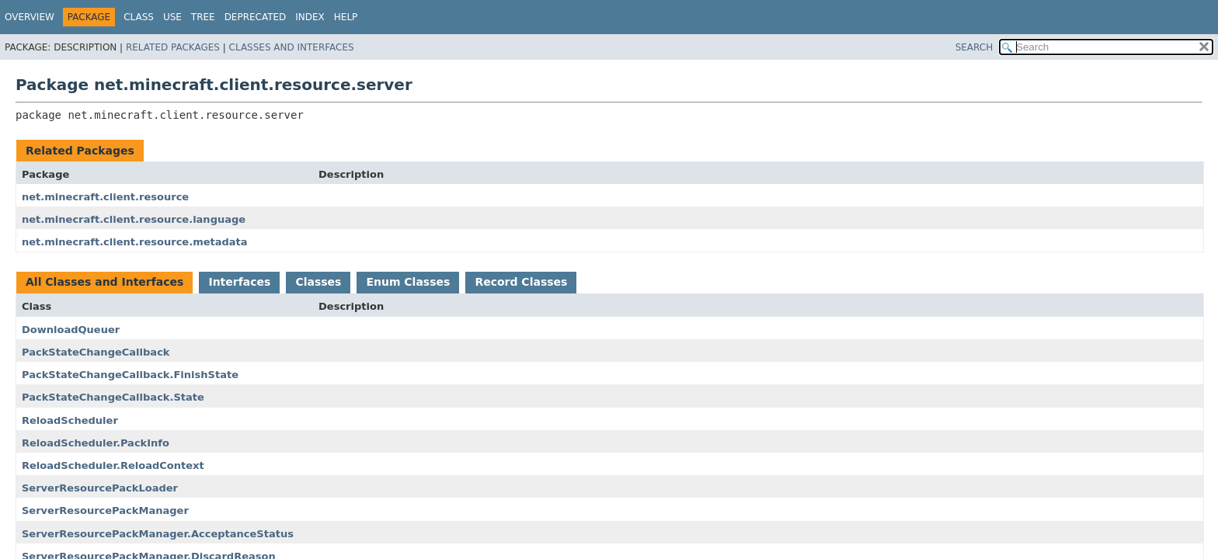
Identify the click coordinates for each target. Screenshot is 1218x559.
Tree (203, 17)
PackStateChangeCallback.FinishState (130, 374)
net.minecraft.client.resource (105, 197)
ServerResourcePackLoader (100, 488)
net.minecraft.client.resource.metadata (135, 242)
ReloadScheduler (70, 420)
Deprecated (255, 17)
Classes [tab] (318, 282)
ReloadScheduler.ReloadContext (113, 465)
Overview (29, 17)
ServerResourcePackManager (105, 510)
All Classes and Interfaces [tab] (104, 282)
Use (172, 17)
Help (346, 17)
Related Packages (173, 47)
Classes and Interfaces (291, 47)
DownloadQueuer (71, 329)
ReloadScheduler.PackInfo (95, 443)
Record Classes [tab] (521, 282)
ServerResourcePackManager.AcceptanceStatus (158, 534)
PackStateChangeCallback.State (113, 397)
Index (310, 17)
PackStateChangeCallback (96, 352)
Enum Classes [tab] (408, 282)
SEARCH (974, 47)
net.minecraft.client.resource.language (133, 219)
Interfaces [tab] (239, 282)
